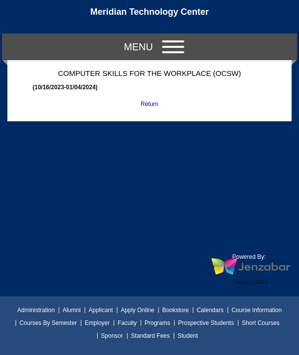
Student (188, 335)
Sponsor (112, 335)
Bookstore (175, 310)
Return (149, 104)
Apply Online (137, 310)
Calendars (210, 310)
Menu (154, 46)
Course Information (257, 310)
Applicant (101, 310)
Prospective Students (206, 323)
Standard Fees (150, 335)
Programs (157, 323)
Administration (36, 310)
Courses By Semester (48, 323)
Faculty (127, 323)
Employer (97, 323)
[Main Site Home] (150, 17)
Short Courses (261, 323)
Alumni (72, 310)
